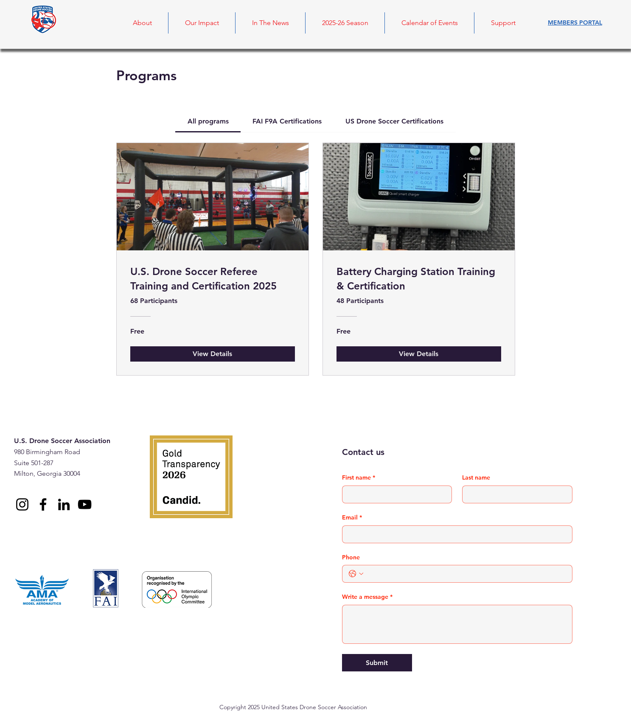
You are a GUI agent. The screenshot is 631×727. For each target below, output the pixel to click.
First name (358, 478)
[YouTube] (84, 504)
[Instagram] (22, 504)
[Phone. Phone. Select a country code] (356, 574)
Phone (351, 557)
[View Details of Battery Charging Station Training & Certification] (419, 354)
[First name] (394, 494)
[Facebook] (43, 504)
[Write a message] (457, 624)
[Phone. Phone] (466, 573)
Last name (476, 477)
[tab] (207, 121)
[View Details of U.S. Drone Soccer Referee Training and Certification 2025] (212, 354)
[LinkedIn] (64, 504)
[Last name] (515, 494)
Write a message (367, 597)
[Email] (454, 534)
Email (352, 518)
